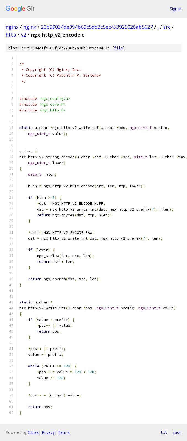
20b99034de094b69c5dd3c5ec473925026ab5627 (97, 27)
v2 (23, 34)
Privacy (48, 432)
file (118, 48)
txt (164, 432)
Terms (64, 432)
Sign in (175, 8)
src (166, 27)
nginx (12, 27)
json (177, 432)
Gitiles (33, 432)
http (11, 34)
